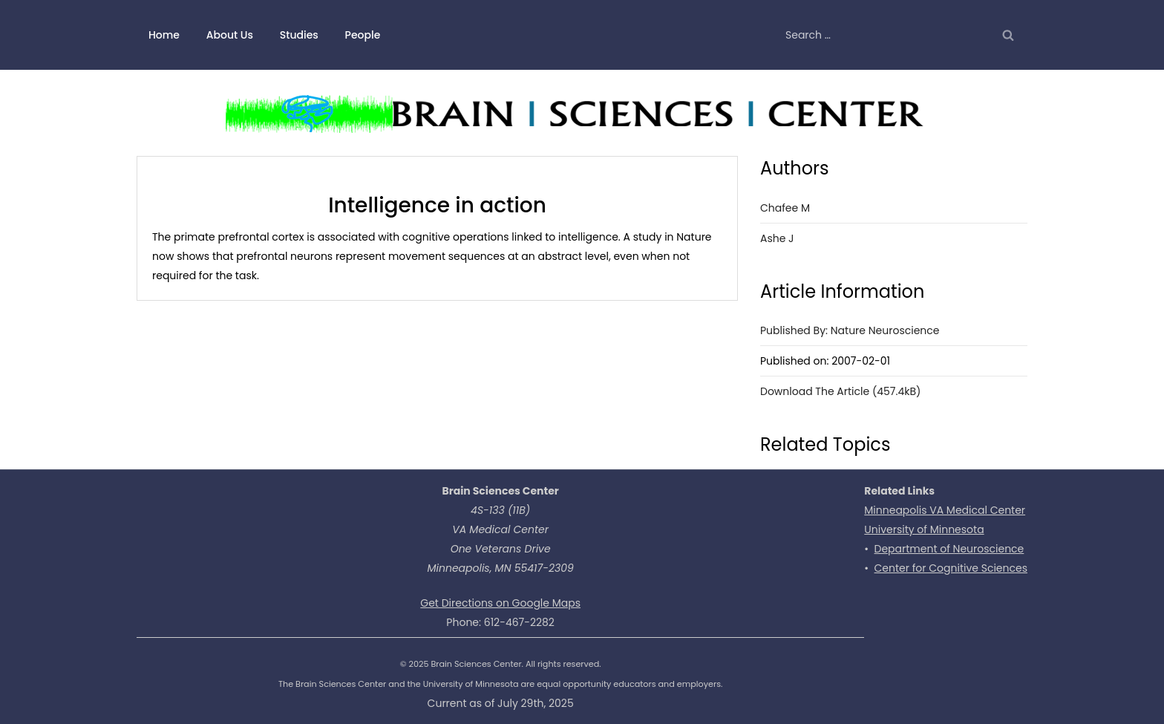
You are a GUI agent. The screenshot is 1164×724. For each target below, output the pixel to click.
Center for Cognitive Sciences (950, 568)
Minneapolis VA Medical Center (944, 510)
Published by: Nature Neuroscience (850, 330)
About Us (229, 34)
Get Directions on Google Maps (500, 603)
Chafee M (785, 207)
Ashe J (777, 238)
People (363, 34)
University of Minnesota (924, 529)
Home (164, 34)
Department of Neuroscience (949, 548)
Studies (299, 34)
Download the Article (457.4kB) (840, 391)
